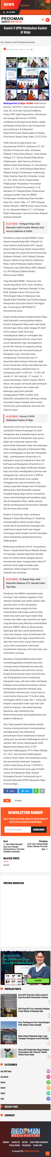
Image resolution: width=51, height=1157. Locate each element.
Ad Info (24, 1142)
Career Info (37, 1145)
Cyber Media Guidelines (39, 1142)
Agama (3, 1082)
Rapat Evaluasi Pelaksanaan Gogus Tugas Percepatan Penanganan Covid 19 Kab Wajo (33, 1037)
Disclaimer (26, 1145)
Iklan (2, 1099)
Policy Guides (14, 1145)
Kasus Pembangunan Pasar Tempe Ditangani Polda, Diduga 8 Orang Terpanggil (34, 1024)
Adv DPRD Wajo (6, 1071)
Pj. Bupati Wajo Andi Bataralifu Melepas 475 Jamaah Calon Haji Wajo (25, 583)
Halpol (3, 1093)
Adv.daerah (18, 800)
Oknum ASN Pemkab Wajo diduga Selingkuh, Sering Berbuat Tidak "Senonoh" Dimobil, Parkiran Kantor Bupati (34, 1052)
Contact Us (15, 1142)
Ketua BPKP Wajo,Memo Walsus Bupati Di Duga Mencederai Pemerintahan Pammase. (33, 996)
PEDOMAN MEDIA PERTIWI (31, 1151)
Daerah (3, 1088)
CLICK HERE (38, 981)
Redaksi (6, 1142)
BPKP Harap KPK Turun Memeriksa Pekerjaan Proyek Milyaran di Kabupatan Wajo (34, 1010)
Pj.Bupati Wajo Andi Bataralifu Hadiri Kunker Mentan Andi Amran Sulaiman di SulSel (25, 227)
